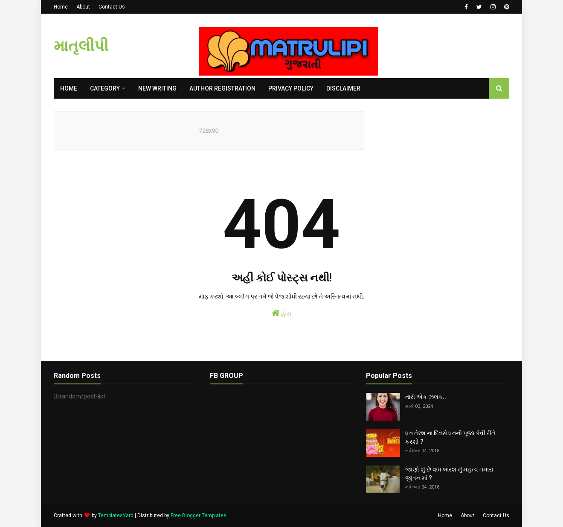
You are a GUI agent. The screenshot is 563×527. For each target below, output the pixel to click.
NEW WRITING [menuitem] (157, 88)
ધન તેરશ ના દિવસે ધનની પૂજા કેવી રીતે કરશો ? (450, 437)
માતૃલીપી (81, 46)
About (83, 7)
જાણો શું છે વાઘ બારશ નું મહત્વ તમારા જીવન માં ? (449, 473)
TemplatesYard (115, 515)
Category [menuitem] (105, 88)
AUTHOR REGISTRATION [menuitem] (222, 88)
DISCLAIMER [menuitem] (343, 88)
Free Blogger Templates (198, 515)
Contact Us (112, 7)
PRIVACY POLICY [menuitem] (290, 88)
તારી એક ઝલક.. (425, 396)
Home (61, 7)
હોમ (281, 313)
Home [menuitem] (68, 88)
